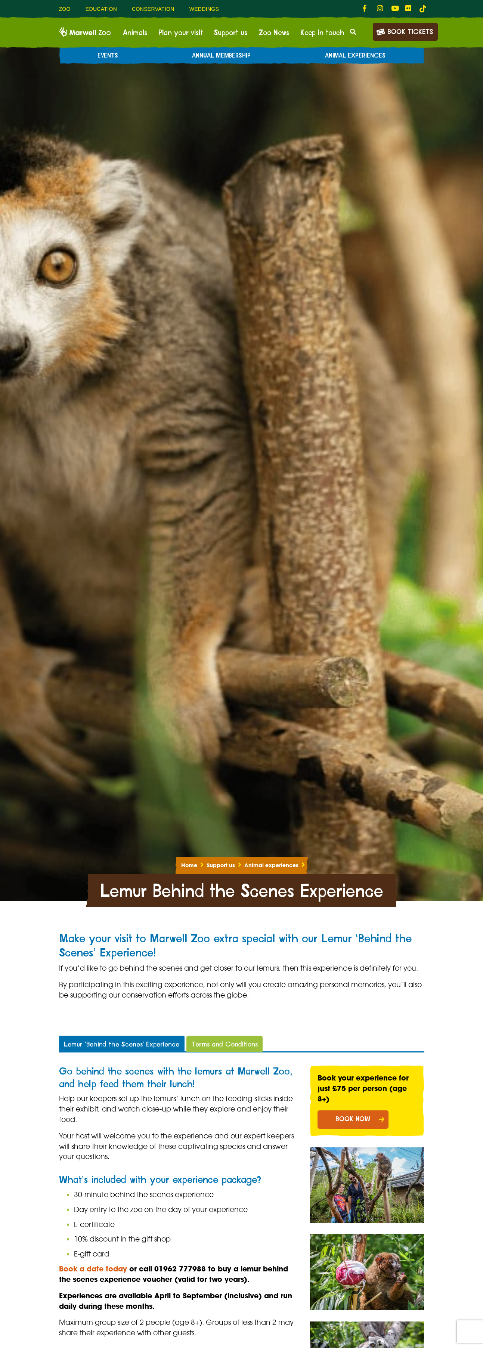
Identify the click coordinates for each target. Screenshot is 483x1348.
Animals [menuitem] (135, 33)
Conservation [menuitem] (153, 9)
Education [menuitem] (101, 9)
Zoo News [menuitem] (273, 33)
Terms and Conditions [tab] (225, 1044)
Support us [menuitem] (230, 33)
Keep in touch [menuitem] (322, 33)
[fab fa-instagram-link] (380, 8)
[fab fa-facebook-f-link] (366, 8)
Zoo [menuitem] (65, 9)
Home (189, 865)
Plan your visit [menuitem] (180, 33)
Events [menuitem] (107, 56)
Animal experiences (271, 865)
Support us (221, 865)
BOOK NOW (353, 1119)
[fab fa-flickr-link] (408, 8)
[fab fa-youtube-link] (394, 8)
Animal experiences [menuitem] (355, 56)
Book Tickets (404, 31)
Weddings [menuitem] (204, 9)
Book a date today (93, 1268)
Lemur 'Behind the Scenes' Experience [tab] (121, 1044)
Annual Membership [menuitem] (221, 56)
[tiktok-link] (422, 8)
